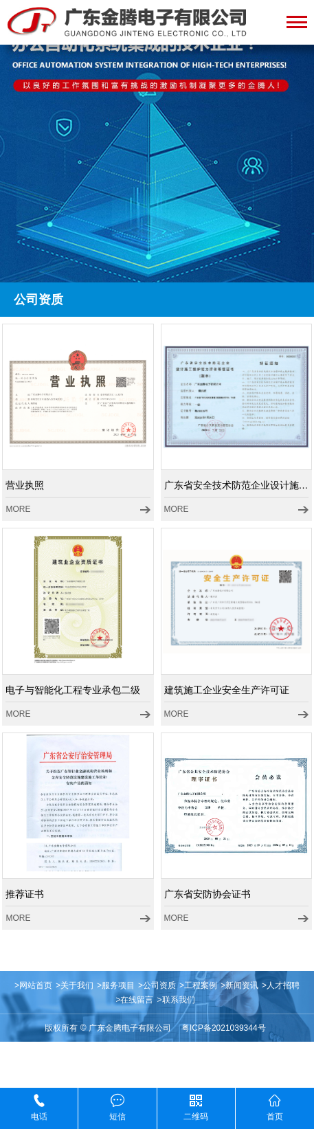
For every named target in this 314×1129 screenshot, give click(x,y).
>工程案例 (198, 985)
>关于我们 (74, 985)
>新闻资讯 (239, 985)
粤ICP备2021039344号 (223, 1028)
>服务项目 (116, 985)
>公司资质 (157, 985)
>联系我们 (176, 1000)
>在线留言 (134, 1000)
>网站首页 (33, 985)
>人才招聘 (281, 985)
